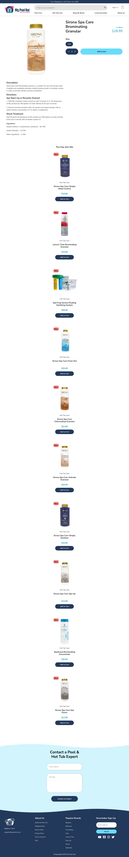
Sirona (68, 844)
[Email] (63, 767)
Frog (67, 833)
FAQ (36, 841)
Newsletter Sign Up (106, 818)
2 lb (69, 44)
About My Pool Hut (41, 823)
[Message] (63, 783)
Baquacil (68, 823)
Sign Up (106, 831)
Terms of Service (40, 837)
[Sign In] (115, 7)
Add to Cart (101, 51)
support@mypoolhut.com (12, 832)
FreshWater (69, 830)
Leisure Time (70, 837)
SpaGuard (69, 848)
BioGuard (69, 826)
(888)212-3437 (9, 829)
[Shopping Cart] (122, 7)
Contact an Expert (64, 799)
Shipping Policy (40, 826)
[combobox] (69, 8)
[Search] (105, 8)
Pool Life (68, 841)
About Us (39, 818)
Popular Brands (73, 818)
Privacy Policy (39, 833)
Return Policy (39, 830)
